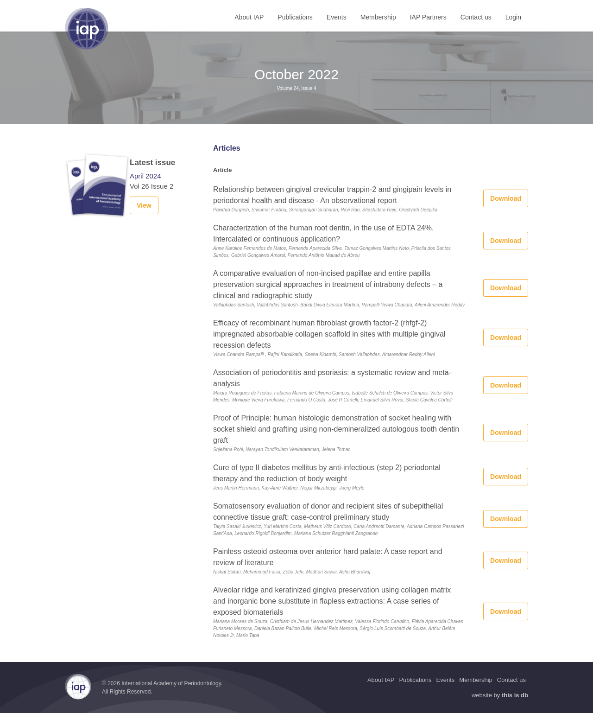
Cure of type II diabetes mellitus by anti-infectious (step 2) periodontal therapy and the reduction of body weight (327, 473)
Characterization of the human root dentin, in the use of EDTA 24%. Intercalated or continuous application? (323, 233)
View (144, 205)
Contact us (476, 17)
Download (505, 198)
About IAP (249, 17)
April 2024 (145, 176)
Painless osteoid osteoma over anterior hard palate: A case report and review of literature (327, 557)
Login (513, 17)
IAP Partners (428, 17)
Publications (295, 17)
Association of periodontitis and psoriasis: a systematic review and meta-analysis (332, 378)
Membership (378, 17)
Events (337, 17)
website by (500, 695)
